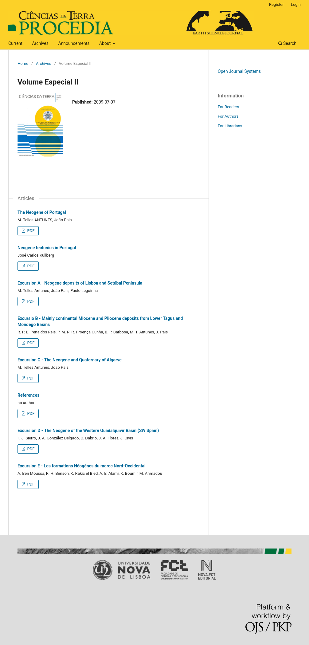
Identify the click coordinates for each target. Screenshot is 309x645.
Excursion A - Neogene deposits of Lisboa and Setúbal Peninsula (80, 283)
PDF (30, 230)
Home (23, 63)
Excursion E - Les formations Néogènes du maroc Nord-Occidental (82, 465)
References (28, 395)
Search (287, 43)
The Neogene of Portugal (42, 212)
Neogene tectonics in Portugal (47, 247)
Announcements (73, 43)
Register (276, 4)
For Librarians (230, 126)
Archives (40, 43)
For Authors (228, 116)
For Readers (228, 106)
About (105, 43)
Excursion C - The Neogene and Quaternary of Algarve (70, 359)
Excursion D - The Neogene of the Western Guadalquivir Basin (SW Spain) (88, 430)
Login (296, 4)
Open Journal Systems (239, 71)
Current (15, 43)
